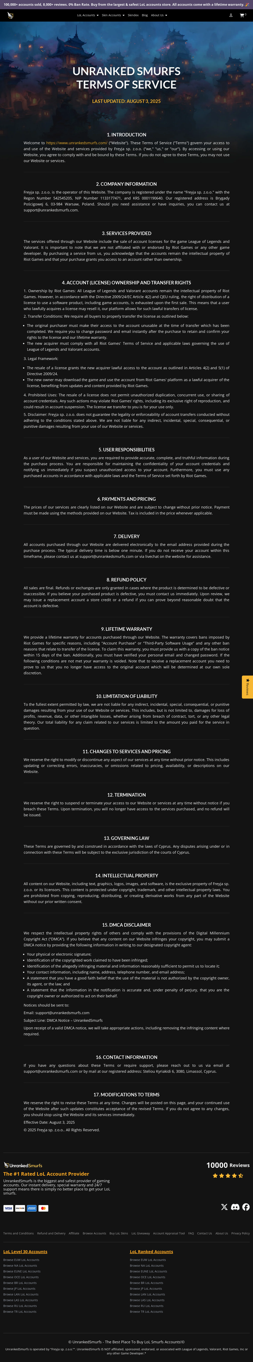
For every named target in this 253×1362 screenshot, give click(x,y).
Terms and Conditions (18, 1233)
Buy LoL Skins (119, 1233)
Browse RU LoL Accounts (20, 1306)
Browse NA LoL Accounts (20, 1265)
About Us (159, 15)
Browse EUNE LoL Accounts (22, 1271)
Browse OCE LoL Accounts (21, 1277)
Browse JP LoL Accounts (19, 1288)
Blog (145, 15)
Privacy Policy (240, 1233)
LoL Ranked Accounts (151, 1251)
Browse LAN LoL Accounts (20, 1294)
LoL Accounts (88, 15)
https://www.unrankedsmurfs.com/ (76, 142)
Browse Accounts (94, 1233)
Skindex (133, 15)
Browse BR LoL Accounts (20, 1283)
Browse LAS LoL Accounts (20, 1300)
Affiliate (74, 1233)
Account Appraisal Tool (169, 1233)
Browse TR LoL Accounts (19, 1312)
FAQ (191, 1233)
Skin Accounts (113, 15)
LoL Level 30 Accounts (25, 1251)
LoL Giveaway (141, 1233)
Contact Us (204, 1233)
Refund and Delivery (51, 1233)
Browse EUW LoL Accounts (21, 1260)
